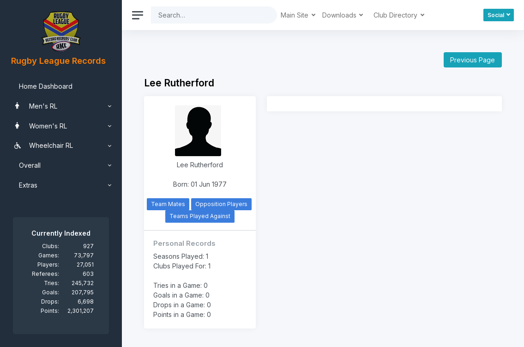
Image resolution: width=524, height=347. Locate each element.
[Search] (207, 15)
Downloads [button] (340, 15)
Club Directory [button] (396, 15)
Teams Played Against (199, 216)
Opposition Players (221, 204)
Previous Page (472, 60)
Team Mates (168, 204)
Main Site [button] (295, 15)
